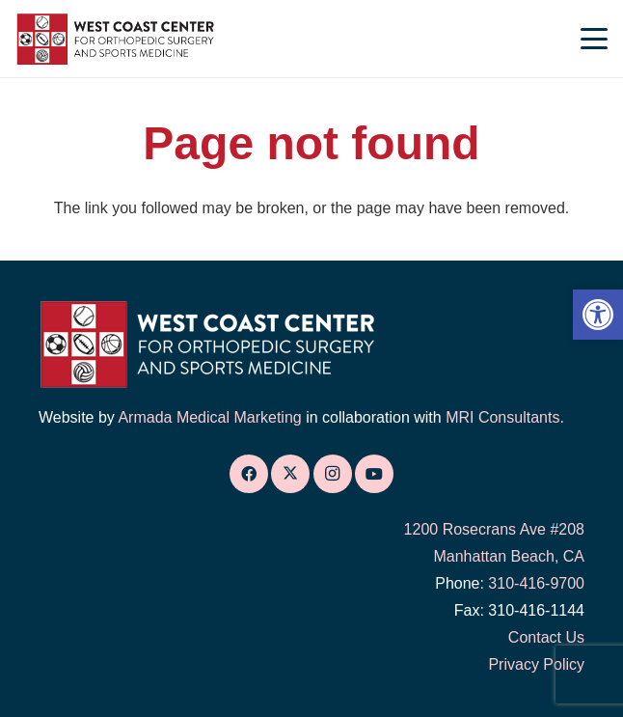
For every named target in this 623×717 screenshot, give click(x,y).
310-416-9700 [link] (536, 583)
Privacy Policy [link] (536, 664)
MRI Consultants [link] (502, 417)
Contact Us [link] (546, 637)
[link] (598, 315)
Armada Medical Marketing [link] (209, 417)
